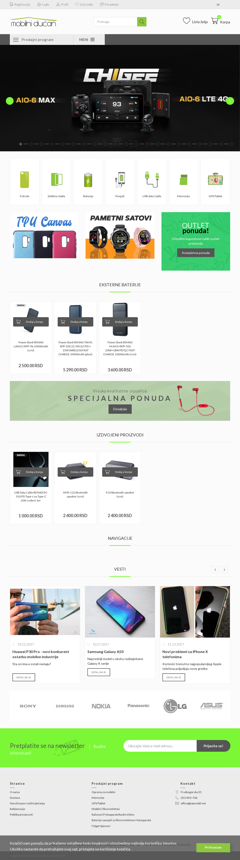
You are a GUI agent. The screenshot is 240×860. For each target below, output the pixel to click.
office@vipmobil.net (190, 803)
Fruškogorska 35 (188, 792)
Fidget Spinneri (101, 826)
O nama (15, 792)
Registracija (20, 5)
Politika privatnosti (21, 814)
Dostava (15, 797)
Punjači (119, 196)
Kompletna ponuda (196, 253)
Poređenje (109, 5)
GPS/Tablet (215, 196)
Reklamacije (17, 809)
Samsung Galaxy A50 (105, 651)
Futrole (24, 196)
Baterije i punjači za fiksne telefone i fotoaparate (121, 820)
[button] (220, 20)
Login (43, 5)
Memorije (183, 196)
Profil (62, 5)
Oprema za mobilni (103, 792)
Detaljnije (120, 409)
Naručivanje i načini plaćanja (27, 803)
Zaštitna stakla (56, 196)
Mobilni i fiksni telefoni (106, 809)
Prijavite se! (213, 746)
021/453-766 (186, 797)
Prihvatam (213, 847)
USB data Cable (151, 196)
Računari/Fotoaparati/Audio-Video (113, 814)
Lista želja (84, 5)
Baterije (88, 196)
